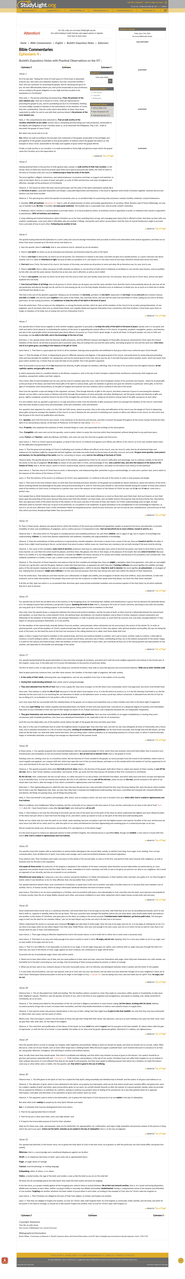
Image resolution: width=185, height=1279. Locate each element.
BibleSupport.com (37, 1228)
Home (23, 42)
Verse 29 (23, 1039)
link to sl (130, 1255)
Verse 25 (23, 846)
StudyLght (33, 5)
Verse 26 (23, 905)
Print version (97, 92)
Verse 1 (22, 73)
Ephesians (103, 42)
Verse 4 (22, 234)
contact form (132, 1260)
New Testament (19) (101, 112)
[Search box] (99, 81)
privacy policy (71, 1255)
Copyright (96, 95)
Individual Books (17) (101, 115)
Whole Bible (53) (99, 108)
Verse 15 (23, 596)
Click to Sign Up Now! (154, 2)
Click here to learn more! (77, 36)
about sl (120, 1255)
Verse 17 (23, 655)
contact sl (109, 1255)
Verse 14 (23, 521)
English (59, 42)
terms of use (56, 1255)
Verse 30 (23, 1074)
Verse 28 (23, 988)
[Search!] (110, 81)
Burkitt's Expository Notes (80, 42)
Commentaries (40, 42)
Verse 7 (22, 321)
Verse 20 (23, 746)
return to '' (104, 156)
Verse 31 (23, 1139)
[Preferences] (165, 10)
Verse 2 (22, 161)
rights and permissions (92, 1255)
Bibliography (97, 98)
